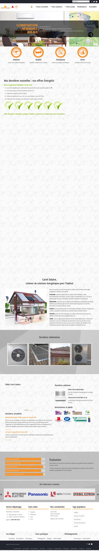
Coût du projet (28, 538)
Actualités (93, 7)
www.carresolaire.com (31, 410)
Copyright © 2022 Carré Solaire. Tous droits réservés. (13, 544)
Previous (1, 494)
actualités (76, 526)
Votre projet (70, 7)
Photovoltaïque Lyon (88, 548)
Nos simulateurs (19, 538)
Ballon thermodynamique (76, 389)
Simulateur (60, 76)
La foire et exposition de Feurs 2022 (16, 432)
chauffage (76, 512)
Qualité (38, 76)
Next (98, 494)
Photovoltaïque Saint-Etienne (57, 548)
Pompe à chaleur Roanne (26, 548)
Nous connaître (42, 7)
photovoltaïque (77, 519)
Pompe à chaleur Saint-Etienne (17, 548)
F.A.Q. (31, 519)
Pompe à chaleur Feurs (42, 548)
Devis (82, 76)
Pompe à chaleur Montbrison (34, 548)
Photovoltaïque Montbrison (74, 548)
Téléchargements (41, 538)
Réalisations (82, 7)
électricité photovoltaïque (79, 523)
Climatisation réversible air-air (77, 397)
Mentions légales (57, 538)
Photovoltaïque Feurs (81, 548)
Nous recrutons (77, 538)
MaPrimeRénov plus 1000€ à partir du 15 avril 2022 (20, 417)
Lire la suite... (8, 429)
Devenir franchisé (86, 538)
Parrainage (49, 538)
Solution (16, 76)
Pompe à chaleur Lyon (50, 548)
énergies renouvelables (79, 516)
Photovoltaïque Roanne (66, 548)
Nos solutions (57, 7)
